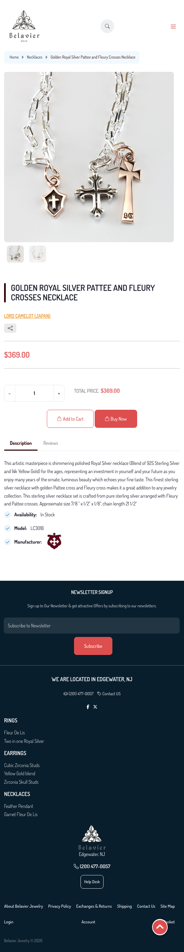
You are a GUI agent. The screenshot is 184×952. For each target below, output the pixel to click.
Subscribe (93, 646)
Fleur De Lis (14, 732)
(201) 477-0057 (78, 693)
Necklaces (34, 57)
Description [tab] (21, 443)
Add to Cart (70, 419)
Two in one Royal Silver (24, 741)
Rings (10, 720)
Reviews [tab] (50, 443)
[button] (107, 26)
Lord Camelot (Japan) (27, 316)
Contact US (109, 693)
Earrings (15, 753)
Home (14, 57)
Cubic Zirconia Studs (22, 765)
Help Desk (92, 881)
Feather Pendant (18, 806)
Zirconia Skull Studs (21, 782)
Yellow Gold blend (19, 773)
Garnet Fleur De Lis (21, 814)
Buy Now (116, 419)
